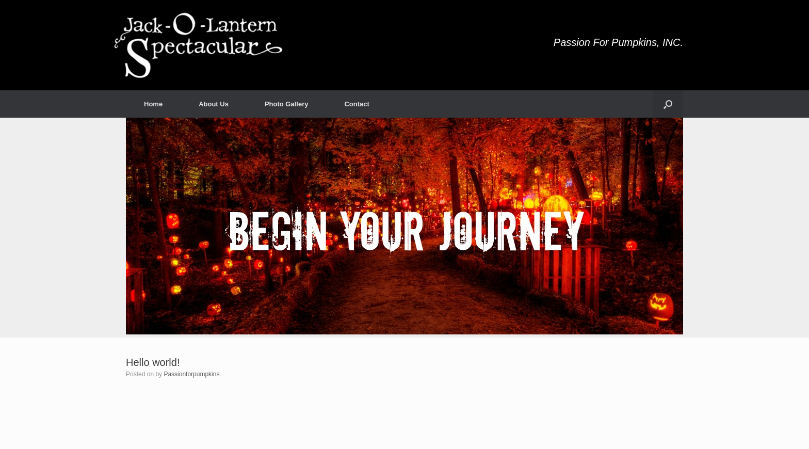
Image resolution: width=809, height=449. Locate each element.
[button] (668, 104)
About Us (214, 104)
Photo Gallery (287, 104)
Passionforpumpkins (191, 374)
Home (153, 104)
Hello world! (153, 362)
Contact (356, 104)
